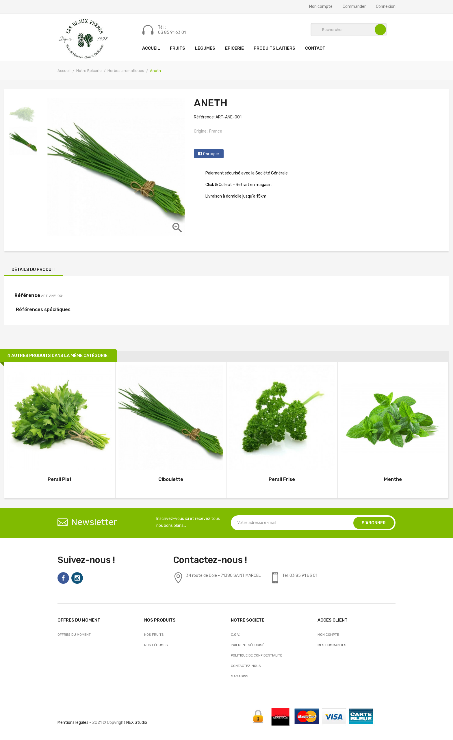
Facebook (63, 578)
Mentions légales (72, 722)
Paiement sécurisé (247, 645)
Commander (354, 6)
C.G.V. (235, 635)
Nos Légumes (156, 645)
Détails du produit (33, 269)
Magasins (239, 676)
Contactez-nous (246, 666)
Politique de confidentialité (256, 655)
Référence (27, 295)
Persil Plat (60, 479)
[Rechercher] (349, 29)
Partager (211, 154)
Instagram (77, 578)
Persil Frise (282, 479)
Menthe (393, 479)
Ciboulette (170, 479)
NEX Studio (136, 722)
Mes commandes (332, 645)
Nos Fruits (154, 635)
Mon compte (321, 6)
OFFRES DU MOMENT (74, 635)
